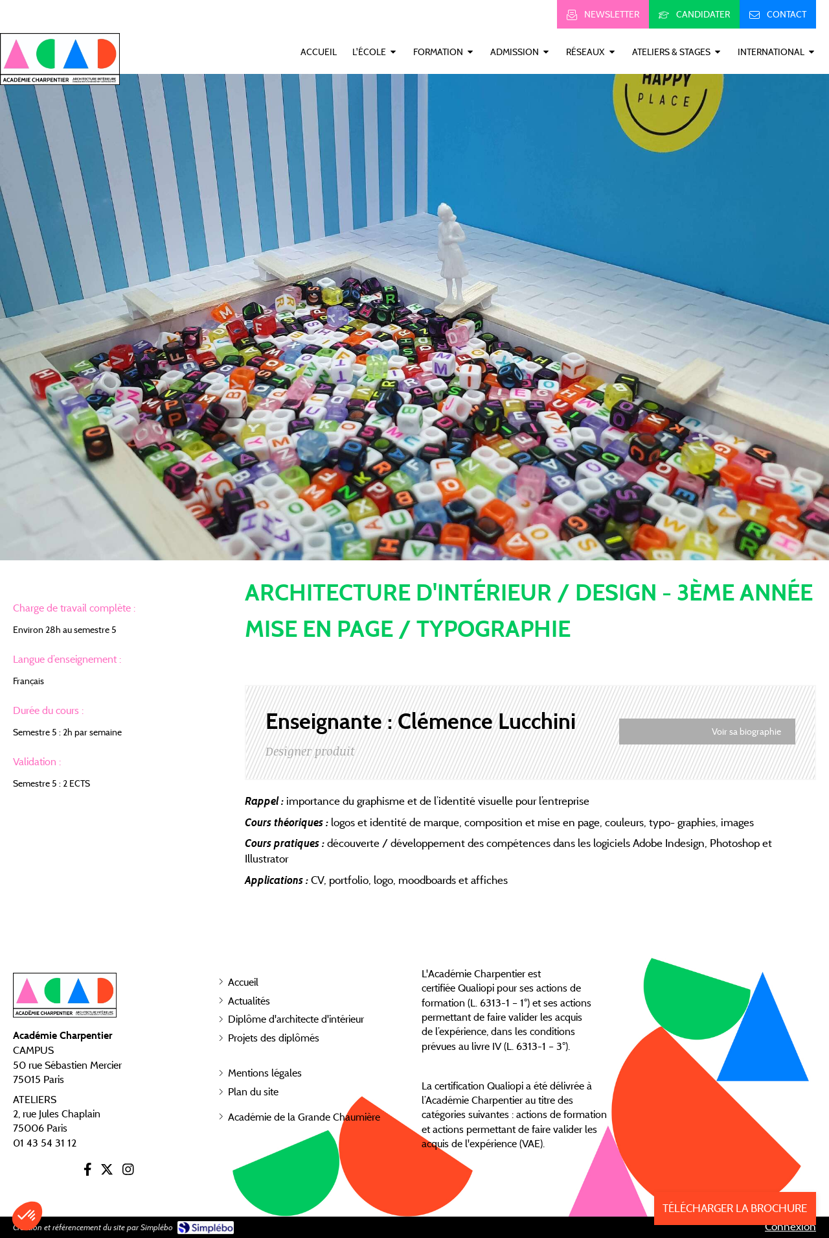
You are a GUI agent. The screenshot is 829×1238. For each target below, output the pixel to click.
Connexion (790, 1226)
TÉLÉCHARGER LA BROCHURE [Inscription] (735, 1208)
